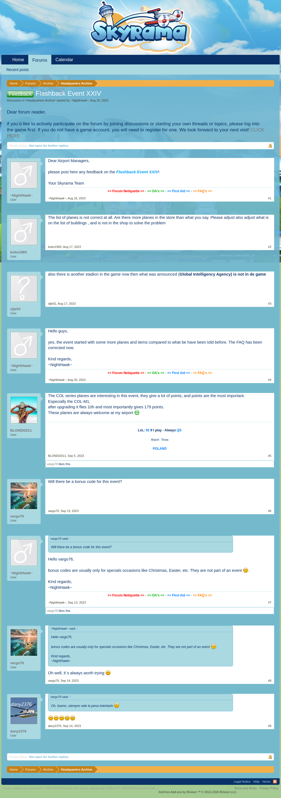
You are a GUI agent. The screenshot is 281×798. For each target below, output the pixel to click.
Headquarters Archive (40, 100)
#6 (269, 511)
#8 (269, 680)
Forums (39, 60)
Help (256, 781)
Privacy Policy (269, 788)
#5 (269, 455)
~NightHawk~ (80, 100)
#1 (269, 198)
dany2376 (18, 731)
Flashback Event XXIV (137, 172)
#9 (269, 726)
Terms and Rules (245, 788)
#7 (269, 602)
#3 (269, 303)
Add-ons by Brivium (197, 792)
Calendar (64, 59)
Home (18, 59)
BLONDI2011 (21, 430)
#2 (269, 246)
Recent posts (17, 69)
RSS (275, 781)
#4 (269, 379)
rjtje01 (15, 309)
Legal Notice (242, 781)
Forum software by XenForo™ (118, 788)
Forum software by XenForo (41, 788)
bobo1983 (18, 252)
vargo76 (52, 464)
